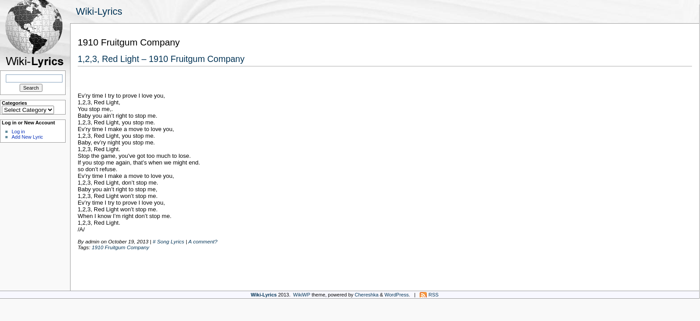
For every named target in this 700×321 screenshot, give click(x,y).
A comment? (202, 241)
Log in (18, 131)
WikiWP (301, 294)
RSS (434, 294)
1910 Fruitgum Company (120, 247)
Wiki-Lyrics (99, 11)
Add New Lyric (27, 137)
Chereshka (367, 294)
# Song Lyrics (168, 241)
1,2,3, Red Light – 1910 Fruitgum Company (161, 59)
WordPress (396, 294)
